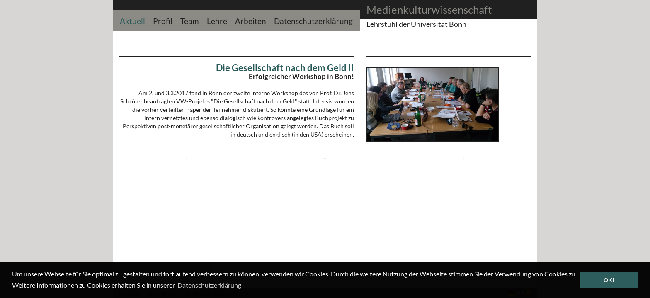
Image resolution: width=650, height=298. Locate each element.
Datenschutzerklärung (313, 20)
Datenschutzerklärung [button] (209, 285)
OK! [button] (609, 280)
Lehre (217, 20)
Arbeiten (250, 20)
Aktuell (132, 20)
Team (189, 20)
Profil (162, 20)
